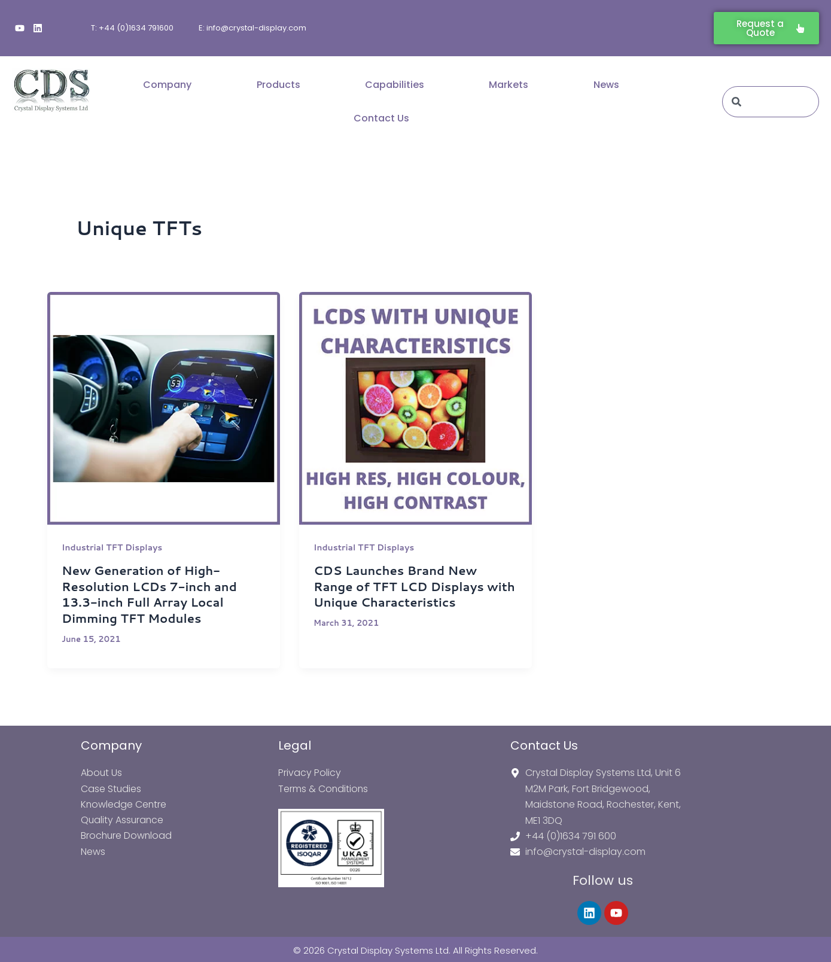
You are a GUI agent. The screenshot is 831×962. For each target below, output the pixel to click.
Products (278, 85)
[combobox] (770, 101)
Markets (508, 85)
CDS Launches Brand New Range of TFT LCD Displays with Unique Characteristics (415, 586)
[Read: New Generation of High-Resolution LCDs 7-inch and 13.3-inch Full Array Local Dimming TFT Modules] (163, 408)
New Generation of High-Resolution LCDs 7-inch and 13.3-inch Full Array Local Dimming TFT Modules (150, 593)
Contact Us (381, 118)
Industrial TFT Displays (112, 547)
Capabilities (394, 85)
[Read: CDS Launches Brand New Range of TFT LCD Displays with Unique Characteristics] (415, 408)
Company (167, 85)
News (606, 85)
